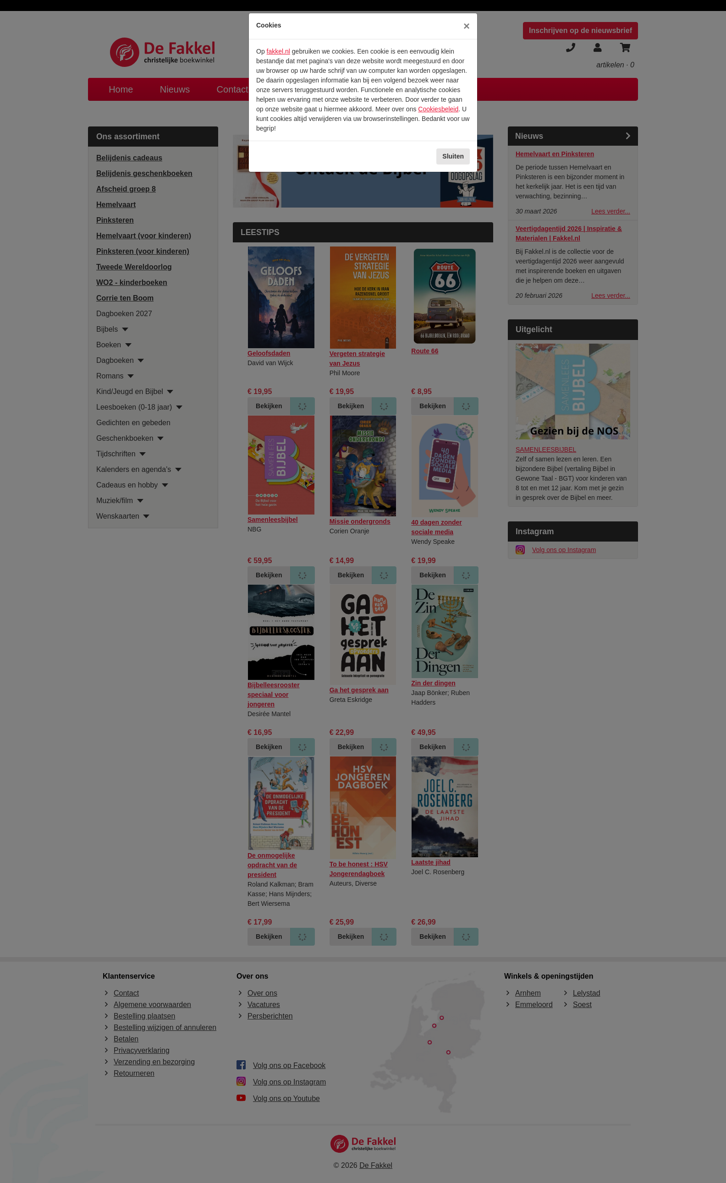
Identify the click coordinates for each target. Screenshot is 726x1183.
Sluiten (453, 156)
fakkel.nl (278, 51)
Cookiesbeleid (438, 109)
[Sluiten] (466, 26)
